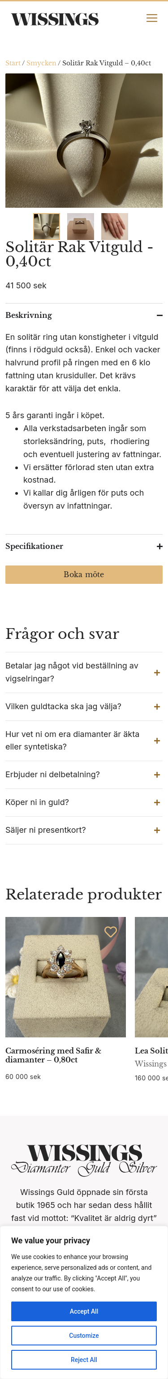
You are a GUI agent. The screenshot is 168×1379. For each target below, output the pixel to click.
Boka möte (84, 574)
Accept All (84, 1311)
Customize (84, 1335)
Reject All (84, 1359)
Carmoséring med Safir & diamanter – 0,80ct (53, 1055)
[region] (84, 1302)
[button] (84, 672)
